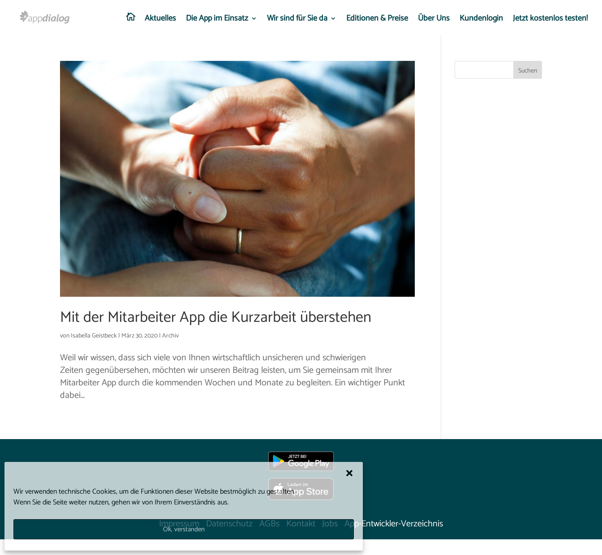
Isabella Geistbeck (94, 336)
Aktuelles (160, 20)
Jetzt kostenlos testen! (550, 20)
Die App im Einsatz (217, 20)
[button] (349, 473)
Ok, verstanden (184, 529)
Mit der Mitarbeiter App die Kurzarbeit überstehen (215, 317)
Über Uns (434, 20)
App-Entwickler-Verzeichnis (393, 524)
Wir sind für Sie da (297, 20)
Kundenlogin (481, 20)
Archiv (170, 336)
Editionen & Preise (377, 20)
